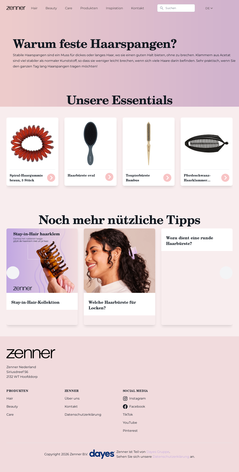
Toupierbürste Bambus (138, 178)
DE (209, 8)
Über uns (72, 398)
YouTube (130, 422)
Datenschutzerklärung (83, 414)
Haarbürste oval (81, 175)
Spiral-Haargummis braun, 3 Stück (26, 178)
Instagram (134, 398)
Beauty (12, 406)
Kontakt (71, 406)
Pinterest (130, 431)
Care (10, 414)
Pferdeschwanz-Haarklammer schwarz (197, 180)
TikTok (128, 414)
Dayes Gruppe (157, 452)
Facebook (134, 406)
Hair (9, 398)
